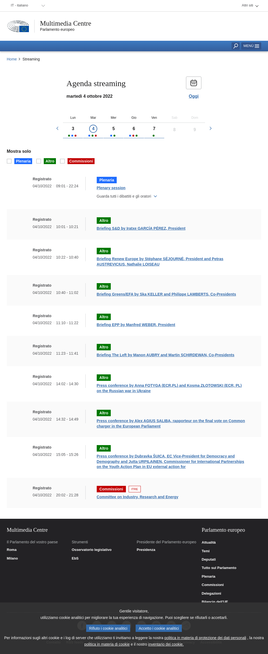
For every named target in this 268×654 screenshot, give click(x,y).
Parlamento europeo (57, 29)
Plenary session (111, 188)
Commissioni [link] (213, 585)
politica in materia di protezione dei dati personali (205, 640)
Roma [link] (11, 550)
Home (12, 59)
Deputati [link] (209, 559)
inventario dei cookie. (166, 646)
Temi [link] (206, 551)
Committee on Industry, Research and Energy (137, 497)
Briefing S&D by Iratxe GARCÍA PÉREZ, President (141, 228)
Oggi (194, 96)
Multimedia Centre (65, 23)
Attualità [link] (209, 542)
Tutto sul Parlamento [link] (219, 568)
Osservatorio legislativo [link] (92, 550)
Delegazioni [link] (211, 593)
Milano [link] (12, 558)
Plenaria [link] (209, 576)
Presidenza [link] (146, 550)
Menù (251, 46)
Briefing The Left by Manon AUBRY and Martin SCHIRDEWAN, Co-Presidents (165, 355)
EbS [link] (75, 558)
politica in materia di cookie (107, 646)
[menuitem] (27, 5)
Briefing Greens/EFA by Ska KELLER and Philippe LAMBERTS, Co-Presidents (166, 294)
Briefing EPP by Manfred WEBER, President (136, 325)
